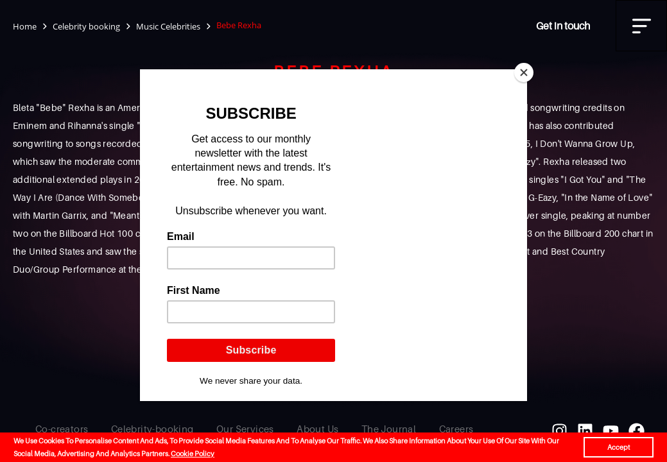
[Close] (523, 72)
